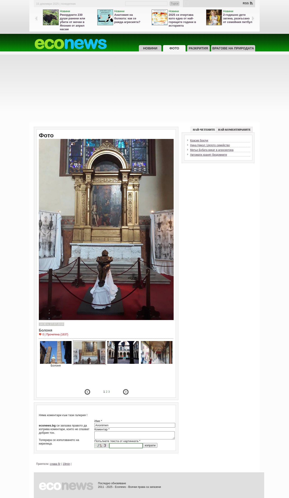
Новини (65, 11)
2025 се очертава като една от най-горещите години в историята (182, 20)
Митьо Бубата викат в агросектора (211, 150)
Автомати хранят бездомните (208, 154)
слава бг (55, 464)
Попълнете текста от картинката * (117, 441)
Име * (98, 421)
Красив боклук (199, 140)
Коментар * (102, 429)
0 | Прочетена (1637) (55, 334)
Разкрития (198, 48)
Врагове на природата (233, 48)
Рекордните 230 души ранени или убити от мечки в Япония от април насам (72, 22)
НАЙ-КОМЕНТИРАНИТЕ (234, 129)
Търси (174, 3)
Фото (174, 48)
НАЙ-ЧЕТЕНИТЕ (204, 129)
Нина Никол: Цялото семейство (210, 145)
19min (66, 464)
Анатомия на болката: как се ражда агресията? (127, 18)
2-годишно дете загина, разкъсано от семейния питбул (237, 18)
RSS (246, 3)
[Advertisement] (144, 88)
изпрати (150, 445)
